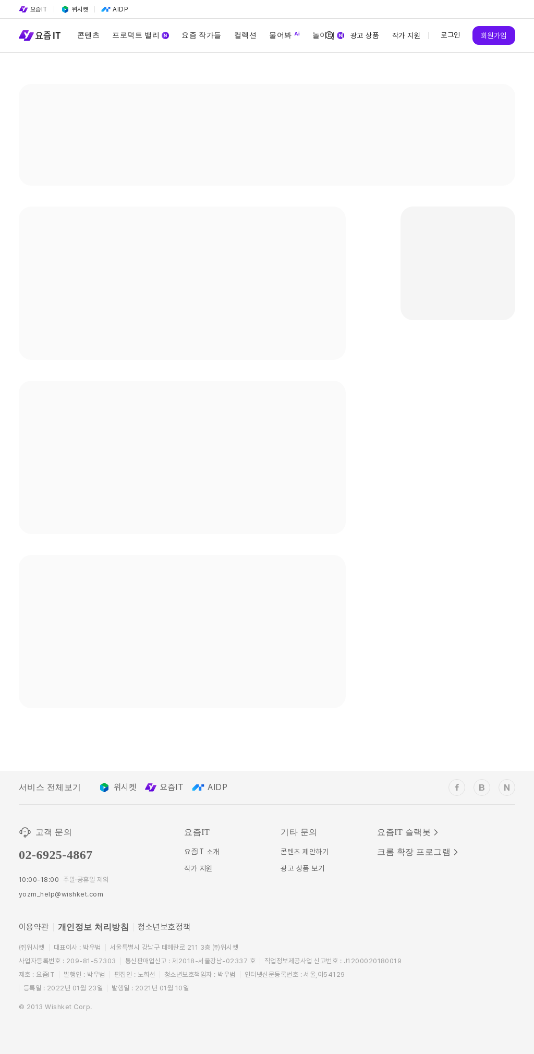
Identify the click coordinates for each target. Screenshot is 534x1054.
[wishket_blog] (482, 787)
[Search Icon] (329, 35)
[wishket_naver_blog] (507, 787)
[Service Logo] (39, 35)
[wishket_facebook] (456, 787)
